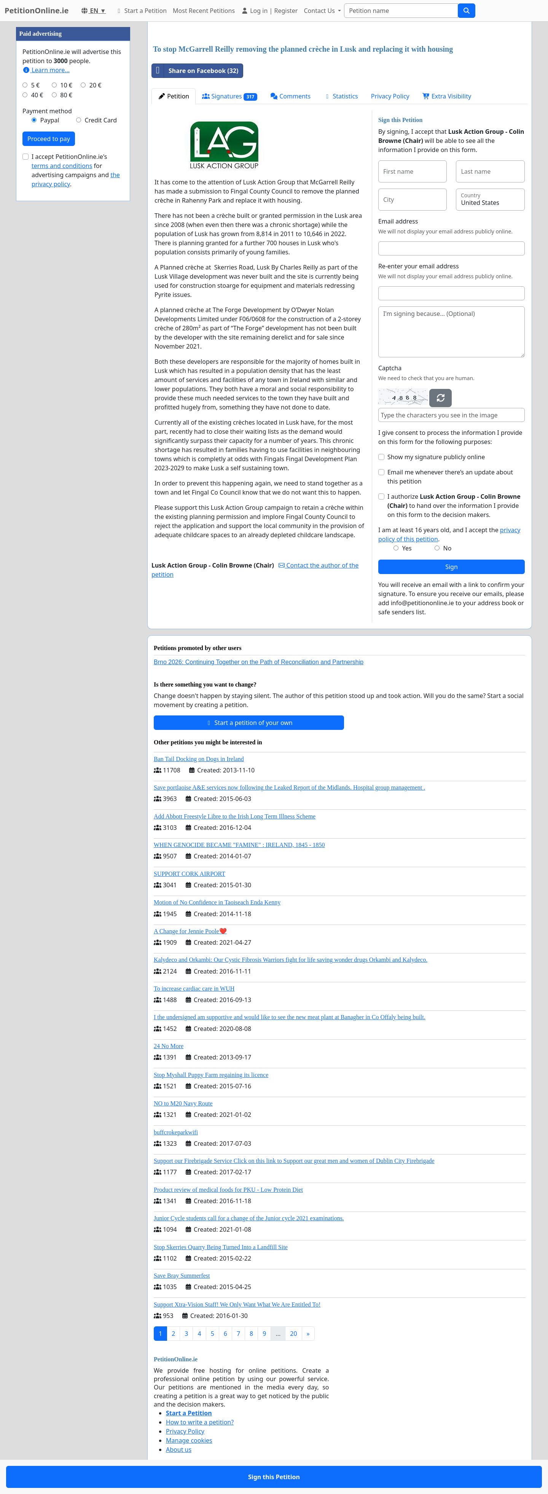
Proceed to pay (48, 139)
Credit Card (100, 120)
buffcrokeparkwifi (176, 1132)
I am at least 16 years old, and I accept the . (449, 534)
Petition (173, 96)
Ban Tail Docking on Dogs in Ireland (199, 759)
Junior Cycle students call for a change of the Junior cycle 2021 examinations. (249, 1218)
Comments (290, 96)
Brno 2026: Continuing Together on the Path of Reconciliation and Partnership (258, 662)
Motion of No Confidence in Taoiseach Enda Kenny (217, 902)
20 (293, 1333)
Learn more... (46, 70)
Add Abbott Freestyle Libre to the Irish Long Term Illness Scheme (234, 816)
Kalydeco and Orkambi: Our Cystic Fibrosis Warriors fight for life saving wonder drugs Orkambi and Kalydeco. (290, 959)
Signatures (229, 96)
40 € (37, 95)
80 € (66, 95)
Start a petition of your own (248, 722)
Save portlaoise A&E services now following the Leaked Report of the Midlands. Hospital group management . (289, 787)
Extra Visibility (446, 96)
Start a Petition (141, 10)
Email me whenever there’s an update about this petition (450, 476)
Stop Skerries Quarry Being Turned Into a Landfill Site (221, 1247)
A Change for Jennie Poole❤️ (190, 931)
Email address (398, 221)
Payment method (47, 111)
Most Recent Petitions (204, 10)
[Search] (401, 10)
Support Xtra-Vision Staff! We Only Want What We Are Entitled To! (237, 1304)
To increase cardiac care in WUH (194, 988)
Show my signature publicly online (436, 457)
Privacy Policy (390, 96)
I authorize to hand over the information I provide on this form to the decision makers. (454, 505)
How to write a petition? (200, 1422)
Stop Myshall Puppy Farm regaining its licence (211, 1075)
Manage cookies (189, 1440)
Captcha (389, 368)
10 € (66, 85)
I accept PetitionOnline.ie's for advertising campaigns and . (76, 170)
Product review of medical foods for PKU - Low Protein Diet (228, 1189)
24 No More (168, 1046)
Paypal (49, 120)
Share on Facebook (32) (195, 71)
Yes (407, 548)
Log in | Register (269, 10)
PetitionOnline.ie (36, 10)
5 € (35, 85)
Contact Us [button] (320, 10)
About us (178, 1449)
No (447, 548)
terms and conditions (62, 166)
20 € (95, 85)
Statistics (340, 96)
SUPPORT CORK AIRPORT (189, 874)
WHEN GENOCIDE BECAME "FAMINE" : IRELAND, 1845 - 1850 (239, 845)
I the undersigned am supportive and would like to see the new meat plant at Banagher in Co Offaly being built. (289, 1017)
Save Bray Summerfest (182, 1275)
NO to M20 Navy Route (183, 1103)
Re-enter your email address (418, 266)
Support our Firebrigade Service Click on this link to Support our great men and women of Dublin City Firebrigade (294, 1161)
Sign (451, 567)
